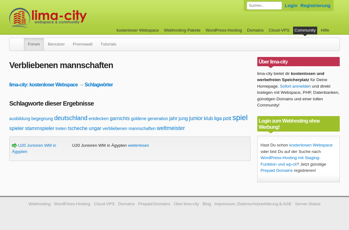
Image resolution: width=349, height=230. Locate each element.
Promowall (82, 44)
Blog (207, 204)
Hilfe (325, 30)
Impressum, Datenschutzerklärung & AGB (252, 204)
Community (305, 30)
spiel (239, 117)
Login (291, 5)
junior (196, 118)
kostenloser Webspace (137, 30)
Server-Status (308, 204)
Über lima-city (186, 204)
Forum (34, 44)
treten (61, 128)
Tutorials (108, 44)
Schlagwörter (99, 84)
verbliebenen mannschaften (129, 128)
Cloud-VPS (279, 30)
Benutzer (56, 44)
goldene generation (149, 118)
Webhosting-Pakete (182, 30)
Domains (255, 30)
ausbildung (19, 118)
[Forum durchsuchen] (264, 6)
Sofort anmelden (295, 86)
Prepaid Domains (277, 170)
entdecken (99, 118)
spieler (16, 128)
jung (183, 118)
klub (208, 118)
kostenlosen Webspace (310, 145)
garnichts (120, 118)
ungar (95, 128)
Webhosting (39, 204)
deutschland (70, 118)
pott (227, 118)
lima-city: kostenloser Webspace (43, 84)
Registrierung (315, 5)
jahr (173, 118)
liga (218, 118)
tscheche (77, 128)
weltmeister (171, 128)
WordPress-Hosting (224, 30)
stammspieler (39, 128)
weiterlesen (138, 145)
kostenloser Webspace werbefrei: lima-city (71, 18)
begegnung (42, 118)
